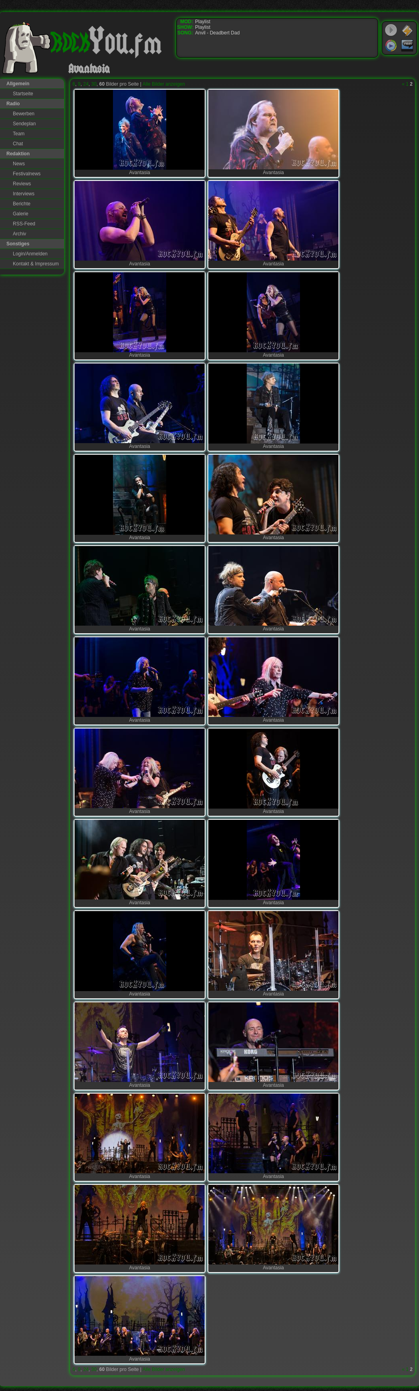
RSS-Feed (24, 224)
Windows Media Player (391, 45)
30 (94, 84)
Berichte (21, 204)
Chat (18, 144)
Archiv (19, 234)
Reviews (22, 184)
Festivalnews (26, 174)
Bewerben (23, 113)
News (19, 164)
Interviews (23, 194)
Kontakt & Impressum (36, 264)
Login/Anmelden (30, 254)
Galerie (20, 214)
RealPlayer (407, 45)
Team (18, 133)
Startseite (23, 93)
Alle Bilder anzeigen (164, 84)
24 (86, 84)
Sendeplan (24, 123)
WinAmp (407, 30)
